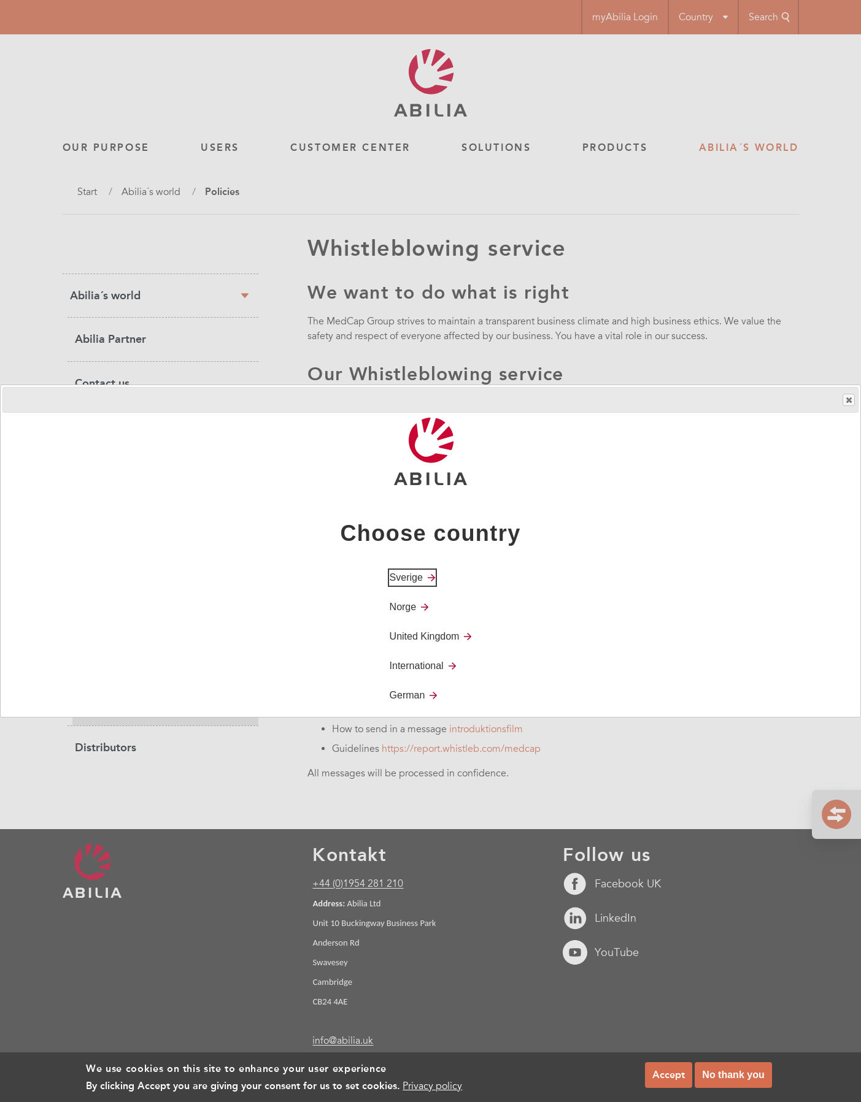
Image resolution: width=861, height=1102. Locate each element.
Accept (668, 1075)
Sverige (406, 577)
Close (848, 400)
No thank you (733, 1074)
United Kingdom (425, 636)
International (417, 665)
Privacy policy (432, 1086)
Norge (403, 607)
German (407, 695)
